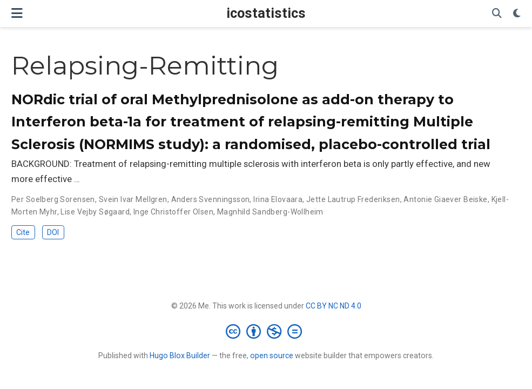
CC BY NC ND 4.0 (333, 305)
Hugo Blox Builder (180, 355)
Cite (23, 232)
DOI (53, 232)
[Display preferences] (517, 14)
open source (271, 355)
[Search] (497, 14)
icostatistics (266, 13)
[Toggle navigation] (17, 13)
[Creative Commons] (266, 331)
